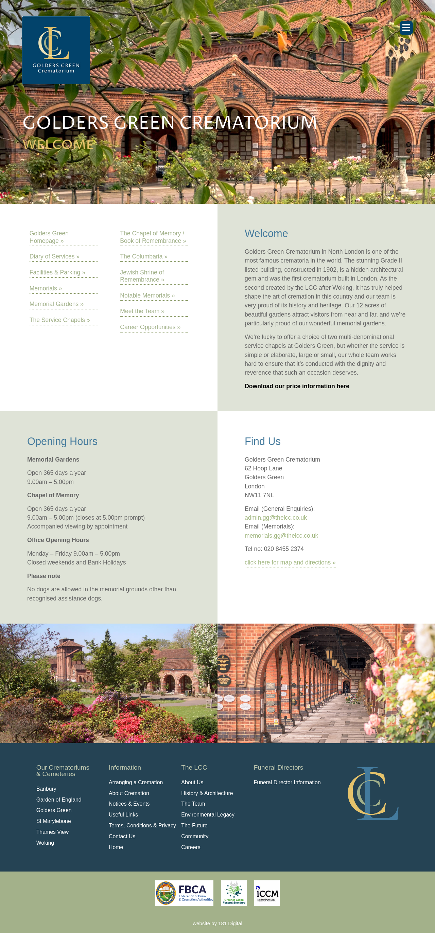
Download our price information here (297, 386)
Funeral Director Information (287, 782)
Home (116, 847)
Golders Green (54, 810)
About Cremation (129, 793)
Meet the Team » (142, 311)
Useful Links (123, 815)
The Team (193, 804)
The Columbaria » (144, 256)
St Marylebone (53, 821)
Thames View (52, 832)
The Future (194, 825)
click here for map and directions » (290, 562)
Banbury (46, 789)
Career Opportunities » (150, 327)
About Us (192, 782)
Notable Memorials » (147, 295)
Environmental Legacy (207, 815)
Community (194, 836)
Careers (190, 847)
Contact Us (122, 836)
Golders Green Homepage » (49, 237)
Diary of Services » (55, 256)
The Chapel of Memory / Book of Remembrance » (153, 237)
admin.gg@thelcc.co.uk (276, 517)
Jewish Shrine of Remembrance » (142, 276)
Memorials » (46, 288)
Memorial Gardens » (57, 304)
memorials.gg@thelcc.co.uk (281, 535)
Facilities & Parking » (57, 272)
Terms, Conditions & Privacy (142, 825)
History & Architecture (207, 793)
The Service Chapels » (60, 320)
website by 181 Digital (217, 923)
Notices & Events (129, 804)
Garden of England (59, 800)
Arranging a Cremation (136, 782)
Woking (45, 843)
